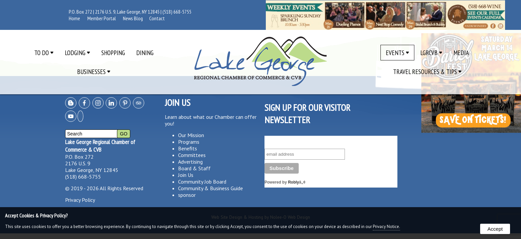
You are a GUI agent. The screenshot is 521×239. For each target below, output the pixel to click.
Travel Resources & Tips (427, 71)
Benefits (187, 148)
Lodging (77, 52)
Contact (157, 18)
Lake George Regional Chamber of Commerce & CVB (100, 145)
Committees (192, 155)
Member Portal (101, 18)
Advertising (190, 161)
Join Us (185, 175)
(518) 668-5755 (176, 11)
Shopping (113, 52)
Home (74, 18)
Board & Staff (194, 168)
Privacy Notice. (386, 226)
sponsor (187, 195)
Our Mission (191, 135)
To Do (43, 52)
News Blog (133, 18)
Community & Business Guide (210, 188)
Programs (188, 141)
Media (461, 52)
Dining (145, 52)
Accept (495, 229)
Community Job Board (202, 181)
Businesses (93, 71)
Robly (293, 182)
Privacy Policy (80, 200)
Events (397, 52)
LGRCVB (431, 52)
